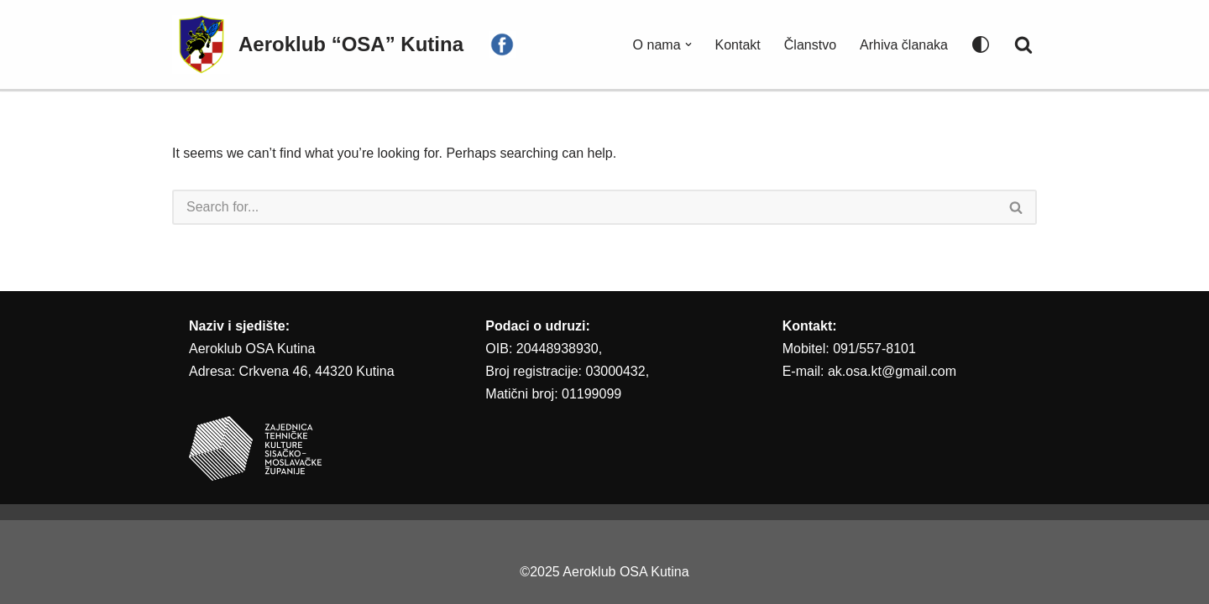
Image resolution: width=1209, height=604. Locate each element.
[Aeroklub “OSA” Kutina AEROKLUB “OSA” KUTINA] (317, 44)
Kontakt (738, 45)
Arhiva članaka (904, 45)
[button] (688, 44)
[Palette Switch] (980, 44)
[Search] (1023, 44)
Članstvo (810, 45)
